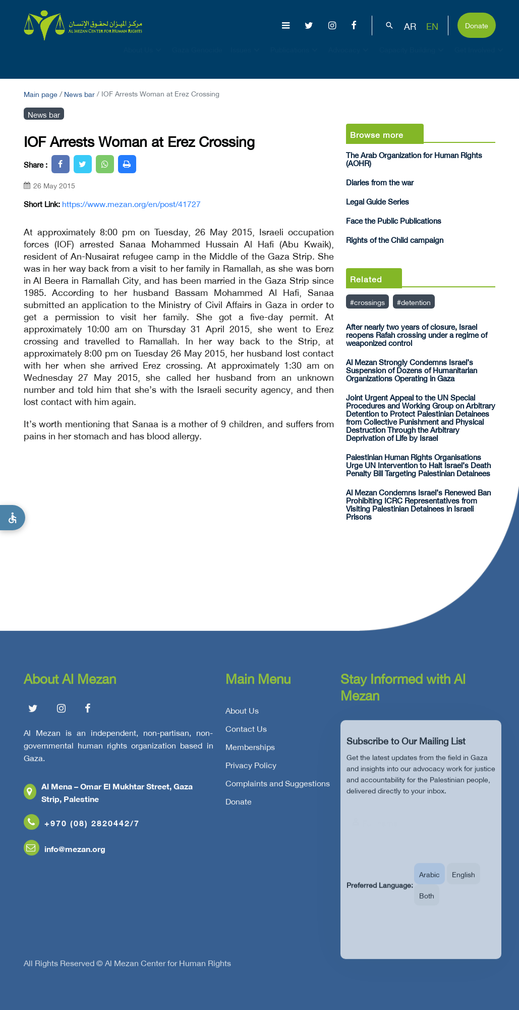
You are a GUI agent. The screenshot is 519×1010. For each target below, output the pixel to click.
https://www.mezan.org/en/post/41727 (131, 203)
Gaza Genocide (197, 58)
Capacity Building (412, 58)
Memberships (250, 751)
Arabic (429, 885)
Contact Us (246, 733)
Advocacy (349, 58)
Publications (295, 58)
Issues (246, 58)
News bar (79, 93)
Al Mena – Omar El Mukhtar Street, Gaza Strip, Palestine (108, 796)
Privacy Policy (250, 769)
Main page (40, 93)
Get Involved (480, 58)
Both (426, 906)
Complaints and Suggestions (277, 787)
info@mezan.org (64, 853)
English (463, 885)
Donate (476, 24)
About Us (144, 58)
